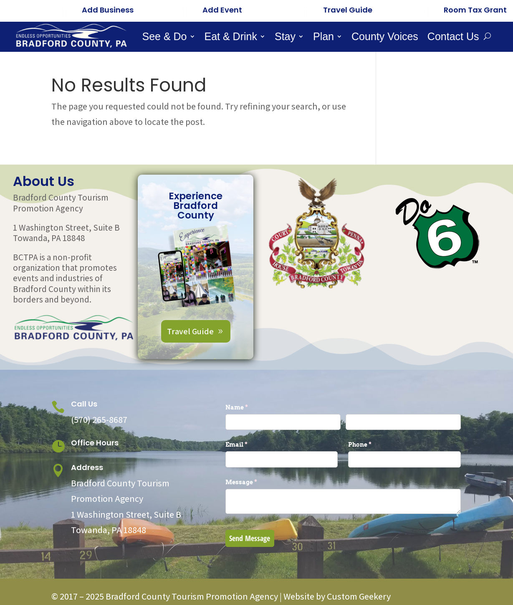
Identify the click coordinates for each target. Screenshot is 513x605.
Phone (373, 444)
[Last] (403, 422)
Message (255, 482)
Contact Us (453, 37)
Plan (323, 37)
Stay (285, 37)
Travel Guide (347, 10)
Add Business (108, 10)
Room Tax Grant (475, 10)
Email (250, 444)
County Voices (384, 37)
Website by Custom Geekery (336, 596)
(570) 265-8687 (99, 419)
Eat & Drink (231, 37)
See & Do (164, 37)
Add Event (222, 10)
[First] (283, 422)
